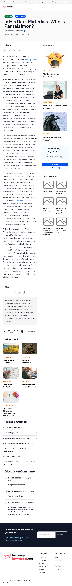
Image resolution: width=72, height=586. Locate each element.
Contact (58, 560)
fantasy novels (31, 59)
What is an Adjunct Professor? (46, 210)
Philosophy (26, 382)
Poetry (46, 134)
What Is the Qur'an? (7, 385)
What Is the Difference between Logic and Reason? (9, 412)
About (57, 557)
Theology (7, 382)
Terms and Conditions (18, 583)
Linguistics (47, 102)
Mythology (26, 357)
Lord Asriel (20, 200)
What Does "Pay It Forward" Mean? (29, 385)
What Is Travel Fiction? (9, 361)
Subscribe (55, 164)
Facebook (58, 570)
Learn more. (65, 2)
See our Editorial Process (11, 331)
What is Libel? (47, 191)
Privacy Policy (7, 583)
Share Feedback (28, 331)
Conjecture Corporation (23, 580)
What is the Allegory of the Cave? (61, 230)
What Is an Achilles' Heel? (28, 361)
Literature (7, 357)
